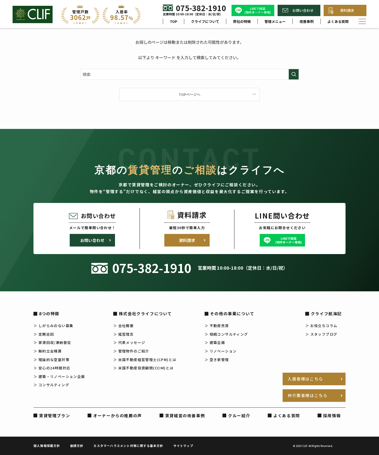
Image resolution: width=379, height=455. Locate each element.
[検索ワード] (189, 74)
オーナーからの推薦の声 (117, 415)
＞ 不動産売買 (217, 325)
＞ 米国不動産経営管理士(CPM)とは (144, 359)
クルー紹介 (239, 415)
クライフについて (205, 21)
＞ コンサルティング (51, 384)
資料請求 (347, 10)
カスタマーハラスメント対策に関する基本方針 (128, 445)
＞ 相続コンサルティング (226, 334)
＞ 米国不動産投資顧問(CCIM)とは (143, 367)
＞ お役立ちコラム (321, 325)
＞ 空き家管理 (217, 359)
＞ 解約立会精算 (47, 351)
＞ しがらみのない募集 (53, 325)
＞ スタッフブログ (321, 334)
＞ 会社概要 (123, 325)
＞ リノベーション (221, 351)
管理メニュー (275, 21)
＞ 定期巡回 (43, 334)
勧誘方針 (77, 445)
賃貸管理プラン (54, 415)
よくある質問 (338, 21)
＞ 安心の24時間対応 (51, 367)
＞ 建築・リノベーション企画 (59, 376)
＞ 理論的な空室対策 (51, 359)
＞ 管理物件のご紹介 (131, 351)
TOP (173, 21)
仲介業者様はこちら (307, 395)
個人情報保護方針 (46, 445)
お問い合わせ (303, 10)
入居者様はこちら (305, 379)
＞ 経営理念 (123, 334)
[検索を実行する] (294, 74)
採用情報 (332, 415)
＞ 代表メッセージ (129, 342)
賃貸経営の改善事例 (185, 415)
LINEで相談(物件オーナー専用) (258, 10)
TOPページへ (189, 94)
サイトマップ (183, 445)
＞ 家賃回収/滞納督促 (52, 342)
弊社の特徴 (242, 21)
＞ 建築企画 (215, 342)
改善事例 (306, 21)
